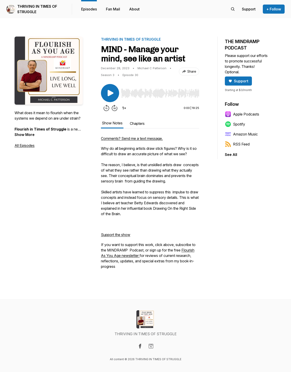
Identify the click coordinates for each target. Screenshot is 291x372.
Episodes (89, 9)
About (134, 9)
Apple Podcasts (242, 114)
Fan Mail (113, 9)
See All (231, 154)
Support (238, 81)
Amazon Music (241, 134)
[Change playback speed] (124, 108)
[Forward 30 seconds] (114, 108)
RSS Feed (237, 144)
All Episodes (25, 145)
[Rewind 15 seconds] (106, 108)
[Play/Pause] (110, 93)
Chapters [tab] (137, 123)
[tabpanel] (150, 205)
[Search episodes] (233, 9)
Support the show (115, 234)
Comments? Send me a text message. (132, 138)
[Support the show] (249, 9)
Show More (25, 134)
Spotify (235, 124)
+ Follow (273, 9)
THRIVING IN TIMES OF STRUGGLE (37, 9)
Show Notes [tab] (112, 123)
